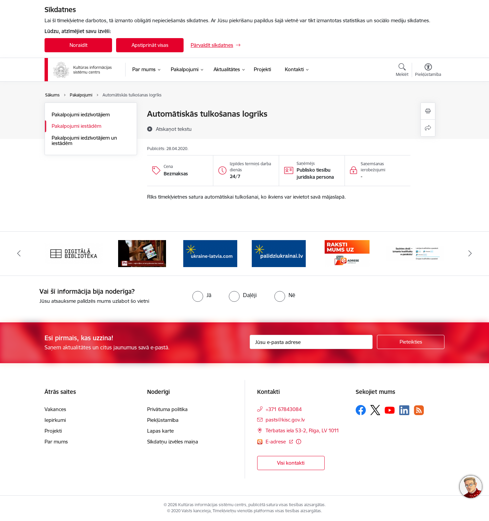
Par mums (56, 441)
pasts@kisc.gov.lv (285, 419)
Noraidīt (78, 45)
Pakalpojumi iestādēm (76, 126)
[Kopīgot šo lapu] (428, 128)
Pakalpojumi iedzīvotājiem (81, 114)
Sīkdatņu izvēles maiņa (172, 441)
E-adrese (276, 441)
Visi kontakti (290, 463)
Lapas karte (160, 431)
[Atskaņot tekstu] (174, 129)
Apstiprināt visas (150, 45)
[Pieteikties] (410, 342)
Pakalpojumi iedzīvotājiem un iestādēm (84, 140)
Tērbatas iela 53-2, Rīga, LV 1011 (302, 430)
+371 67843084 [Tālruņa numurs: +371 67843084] (284, 409)
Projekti (53, 431)
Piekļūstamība (163, 420)
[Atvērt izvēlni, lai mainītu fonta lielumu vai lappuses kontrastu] (428, 71)
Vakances (55, 409)
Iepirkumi (55, 420)
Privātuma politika (167, 409)
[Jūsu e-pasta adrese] (311, 342)
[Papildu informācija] (298, 441)
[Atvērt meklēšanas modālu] (402, 71)
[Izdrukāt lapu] (428, 111)
